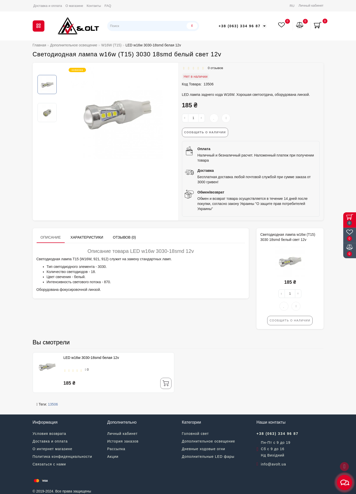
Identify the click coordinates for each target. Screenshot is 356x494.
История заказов (123, 441)
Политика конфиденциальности (62, 456)
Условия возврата (49, 434)
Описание (51, 237)
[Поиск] (191, 25)
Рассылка (116, 449)
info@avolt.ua (273, 464)
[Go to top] (344, 466)
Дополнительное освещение (208, 441)
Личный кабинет (311, 5)
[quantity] (193, 118)
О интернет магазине (52, 449)
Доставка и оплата (47, 6)
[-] (185, 118)
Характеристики (86, 237)
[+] (202, 118)
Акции (112, 456)
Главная (39, 45)
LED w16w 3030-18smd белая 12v (91, 358)
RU (292, 6)
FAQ (108, 6)
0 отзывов (214, 68)
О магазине (74, 6)
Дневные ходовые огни (203, 449)
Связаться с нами (49, 464)
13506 (53, 404)
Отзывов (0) (124, 237)
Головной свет (195, 434)
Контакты (94, 6)
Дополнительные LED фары (208, 456)
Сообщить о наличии (205, 132)
